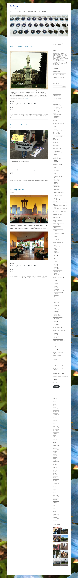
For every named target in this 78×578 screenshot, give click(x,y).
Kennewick (56, 224)
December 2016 (56, 410)
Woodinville (56, 268)
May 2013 (54, 471)
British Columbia (56, 108)
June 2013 (55, 470)
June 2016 (55, 418)
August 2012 (55, 485)
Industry (54, 139)
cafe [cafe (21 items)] (56, 54)
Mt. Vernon (56, 318)
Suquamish (56, 276)
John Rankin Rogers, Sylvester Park (21, 46)
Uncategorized (55, 217)
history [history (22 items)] (54, 57)
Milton (55, 258)
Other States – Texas (57, 164)
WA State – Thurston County (58, 330)
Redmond (55, 261)
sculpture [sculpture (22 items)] (65, 60)
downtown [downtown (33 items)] (59, 55)
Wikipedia (26, 98)
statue (35, 115)
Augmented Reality (56, 95)
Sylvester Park (39, 115)
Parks (32, 114)
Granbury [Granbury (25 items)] (54, 56)
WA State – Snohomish (57, 320)
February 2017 (55, 407)
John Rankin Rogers (26, 115)
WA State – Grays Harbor (57, 234)
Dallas (55, 167)
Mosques (55, 182)
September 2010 (56, 518)
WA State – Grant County (58, 233)
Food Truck (56, 189)
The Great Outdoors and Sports (59, 211)
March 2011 (55, 509)
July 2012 (54, 486)
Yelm (55, 337)
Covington (55, 251)
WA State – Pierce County (57, 290)
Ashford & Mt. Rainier (58, 292)
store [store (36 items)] (59, 62)
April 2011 (55, 508)
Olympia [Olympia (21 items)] (64, 58)
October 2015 (55, 430)
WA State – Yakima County (58, 352)
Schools (54, 198)
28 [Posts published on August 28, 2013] (57, 368)
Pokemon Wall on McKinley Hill (58, 77)
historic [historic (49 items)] (64, 56)
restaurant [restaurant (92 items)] (56, 60)
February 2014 (55, 458)
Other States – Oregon (57, 163)
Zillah (55, 353)
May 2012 (54, 489)
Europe (54, 120)
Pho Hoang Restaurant (17, 190)
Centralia (55, 286)
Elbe (54, 296)
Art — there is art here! (57, 94)
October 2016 (55, 413)
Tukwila (55, 267)
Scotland (55, 127)
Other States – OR (56, 158)
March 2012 (55, 492)
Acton (55, 166)
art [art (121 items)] (59, 53)
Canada (54, 113)
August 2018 (55, 398)
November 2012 (56, 480)
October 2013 (55, 464)
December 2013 (56, 461)
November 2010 (56, 515)
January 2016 (55, 426)
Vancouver (56, 111)
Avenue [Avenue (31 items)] (63, 53)
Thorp (55, 281)
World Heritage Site (57, 136)
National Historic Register (58, 135)
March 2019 (55, 396)
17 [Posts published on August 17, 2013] (64, 365)
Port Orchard (56, 271)
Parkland (55, 305)
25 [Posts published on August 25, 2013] (66, 367)
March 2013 (55, 474)
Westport (55, 236)
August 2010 (55, 520)
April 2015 (55, 439)
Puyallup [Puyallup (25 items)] (61, 59)
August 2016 (55, 416)
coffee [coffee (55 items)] (64, 54)
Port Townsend (56, 239)
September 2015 (56, 432)
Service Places (55, 199)
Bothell (55, 248)
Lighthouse (55, 141)
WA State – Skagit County (57, 317)
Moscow (55, 157)
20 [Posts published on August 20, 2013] (55, 367)
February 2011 (55, 511)
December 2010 (56, 514)
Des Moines (56, 252)
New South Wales (57, 98)
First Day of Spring (56, 71)
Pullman (55, 349)
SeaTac (55, 264)
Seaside (55, 161)
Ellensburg (56, 278)
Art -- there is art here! (23, 114)
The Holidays (55, 212)
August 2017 (55, 399)
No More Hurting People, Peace (19, 125)
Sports (54, 201)
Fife (54, 298)
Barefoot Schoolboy (15, 115)
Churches (55, 180)
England (55, 124)
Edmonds (55, 321)
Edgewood (56, 295)
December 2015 (56, 427)
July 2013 (54, 468)
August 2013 (55, 467)
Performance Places (57, 176)
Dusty (55, 347)
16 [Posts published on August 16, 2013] (62, 365)
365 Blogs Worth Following (19, 11)
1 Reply (11, 127)
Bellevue (55, 245)
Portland (55, 160)
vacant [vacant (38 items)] (56, 64)
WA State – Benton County (58, 223)
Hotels (54, 138)
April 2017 (55, 404)
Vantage (55, 283)
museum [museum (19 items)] (61, 58)
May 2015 (54, 438)
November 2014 (56, 446)
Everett (55, 323)
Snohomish (56, 325)
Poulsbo (55, 273)
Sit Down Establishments (58, 192)
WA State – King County (57, 242)
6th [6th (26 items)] (53, 53)
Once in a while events (23, 180)
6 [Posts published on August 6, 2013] (55, 364)
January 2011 (55, 512)
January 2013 (55, 477)
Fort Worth (56, 168)
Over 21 (55, 190)
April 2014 (55, 455)
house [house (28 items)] (57, 57)
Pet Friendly (55, 177)
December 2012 (56, 479)
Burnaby (55, 110)
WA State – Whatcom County (58, 340)
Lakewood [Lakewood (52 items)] (60, 57)
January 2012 (55, 495)
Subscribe (56, 386)
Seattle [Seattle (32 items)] (54, 62)
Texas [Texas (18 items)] (54, 63)
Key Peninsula (56, 302)
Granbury (55, 171)
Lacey (55, 331)
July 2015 (54, 435)
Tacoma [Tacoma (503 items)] (63, 62)
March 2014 (55, 457)
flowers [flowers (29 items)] (63, 55)
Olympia (28, 114)
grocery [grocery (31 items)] (58, 56)
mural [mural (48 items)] (58, 58)
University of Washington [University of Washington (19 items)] (59, 63)
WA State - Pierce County (35, 180)
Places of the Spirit (56, 179)
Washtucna (56, 221)
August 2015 (55, 433)
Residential (55, 185)
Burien (55, 249)
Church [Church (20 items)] (62, 54)
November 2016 (56, 411)
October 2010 (55, 517)
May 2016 (54, 420)
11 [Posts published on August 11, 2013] (66, 364)
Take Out (55, 193)
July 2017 (54, 401)
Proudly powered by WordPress (15, 572)
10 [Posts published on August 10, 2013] (64, 364)
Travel (54, 215)
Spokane (55, 328)
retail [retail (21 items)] (60, 60)
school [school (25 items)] (62, 60)
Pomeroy (55, 230)
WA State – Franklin (56, 226)
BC (53, 101)
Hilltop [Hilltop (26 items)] (61, 56)
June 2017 (55, 402)
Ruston (55, 308)
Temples (55, 183)
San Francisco (56, 151)
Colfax (55, 346)
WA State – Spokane (57, 327)
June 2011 (55, 505)
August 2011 (55, 502)
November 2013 (56, 463)
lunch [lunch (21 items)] (67, 57)
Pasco (55, 227)
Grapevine (56, 173)
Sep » (56, 369)
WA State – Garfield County (58, 229)
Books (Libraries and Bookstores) (59, 105)
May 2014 (54, 454)
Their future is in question (58, 214)
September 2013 (56, 465)
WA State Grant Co (56, 355)
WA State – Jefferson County (58, 237)
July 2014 (54, 452)
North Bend (56, 259)
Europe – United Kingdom (57, 123)
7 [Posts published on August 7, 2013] (57, 364)
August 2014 (55, 451)
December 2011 (56, 496)
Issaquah (55, 255)
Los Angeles (56, 149)
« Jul (54, 369)
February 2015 (55, 442)
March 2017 (55, 405)
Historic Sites (55, 133)
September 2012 (56, 483)
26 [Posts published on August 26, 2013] (53, 368)
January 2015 (55, 443)
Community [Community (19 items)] (55, 55)
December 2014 (56, 445)
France (55, 122)
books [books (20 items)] (54, 54)
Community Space (56, 119)
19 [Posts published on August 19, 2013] (53, 367)
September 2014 (56, 449)
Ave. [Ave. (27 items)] (61, 53)
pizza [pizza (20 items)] (59, 59)
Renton (55, 262)
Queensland (56, 100)
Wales (55, 129)
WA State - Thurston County (38, 114)
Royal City (55, 196)
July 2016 (54, 417)
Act (10, 115)
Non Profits (55, 144)
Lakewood (56, 303)
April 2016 (55, 421)
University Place (57, 315)
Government (55, 132)
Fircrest (55, 299)
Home (11, 11)
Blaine (55, 342)
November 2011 (56, 498)
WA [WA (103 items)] (59, 64)
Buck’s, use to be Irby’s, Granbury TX (59, 73)
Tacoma (29, 180)
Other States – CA (56, 148)
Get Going (14, 6)
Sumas (55, 343)
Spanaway (56, 309)
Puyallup (55, 306)
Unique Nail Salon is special (58, 78)
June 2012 (55, 487)
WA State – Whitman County (58, 345)
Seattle (34, 277)
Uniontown (56, 350)
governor (20, 115)
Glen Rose (56, 170)
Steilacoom (56, 311)
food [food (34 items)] (66, 55)
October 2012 (55, 482)
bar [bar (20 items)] (66, 53)
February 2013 (55, 476)
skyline (37, 277)
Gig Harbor (56, 301)
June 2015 (55, 436)
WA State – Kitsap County (57, 270)
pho (22, 277)
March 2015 (55, 440)
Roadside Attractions (57, 195)
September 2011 (56, 501)
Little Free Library (57, 107)
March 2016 (55, 423)
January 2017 (55, 408)
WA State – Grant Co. (57, 232)
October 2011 (55, 499)
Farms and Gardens (56, 130)
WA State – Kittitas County (57, 277)
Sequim (55, 240)
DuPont (55, 293)
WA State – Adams (56, 218)
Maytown (55, 333)
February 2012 (55, 493)
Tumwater (55, 336)
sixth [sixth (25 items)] (57, 62)
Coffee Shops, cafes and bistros (25, 276)
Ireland (55, 126)
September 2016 (56, 414)
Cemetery (55, 117)
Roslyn (55, 280)
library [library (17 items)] (64, 57)
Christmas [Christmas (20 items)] (58, 54)
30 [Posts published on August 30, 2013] (62, 368)
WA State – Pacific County (57, 287)
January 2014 (55, 460)
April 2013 (55, 473)
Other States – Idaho (57, 152)
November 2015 (56, 429)
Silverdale (55, 274)
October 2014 (55, 448)
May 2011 (54, 507)
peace (14, 182)
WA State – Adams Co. (57, 220)
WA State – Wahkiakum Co (58, 339)
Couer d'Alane (56, 154)
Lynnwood (56, 324)
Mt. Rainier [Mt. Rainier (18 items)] (55, 58)
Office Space (55, 145)
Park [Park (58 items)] (57, 59)
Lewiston (55, 155)
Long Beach (56, 289)
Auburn (55, 243)
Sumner (55, 312)
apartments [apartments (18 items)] (56, 53)
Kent (54, 256)
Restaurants (38, 276)
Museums (55, 142)
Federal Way (33, 276)
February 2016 (55, 424)
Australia (54, 97)
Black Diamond (56, 246)
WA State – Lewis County (57, 284)
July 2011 (54, 504)
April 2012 (55, 490)
